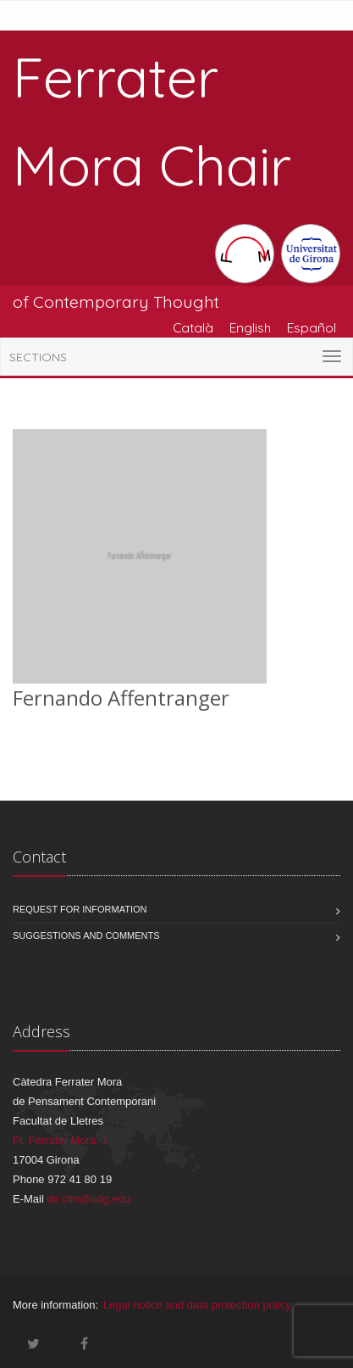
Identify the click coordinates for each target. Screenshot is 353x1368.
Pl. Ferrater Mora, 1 (60, 1140)
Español (311, 327)
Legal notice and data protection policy (197, 1304)
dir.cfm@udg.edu (88, 1198)
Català (193, 327)
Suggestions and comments (86, 935)
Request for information (80, 909)
